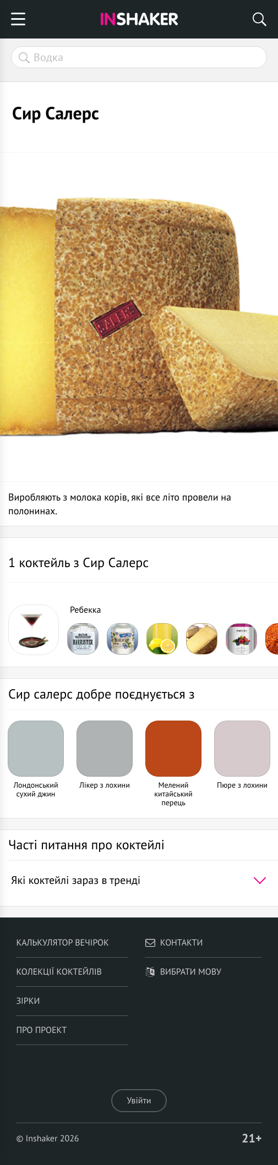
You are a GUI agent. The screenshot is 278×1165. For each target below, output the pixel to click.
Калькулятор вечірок (62, 942)
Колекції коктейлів (59, 971)
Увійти (139, 1100)
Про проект (41, 1030)
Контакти (174, 942)
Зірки (28, 1001)
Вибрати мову (183, 971)
